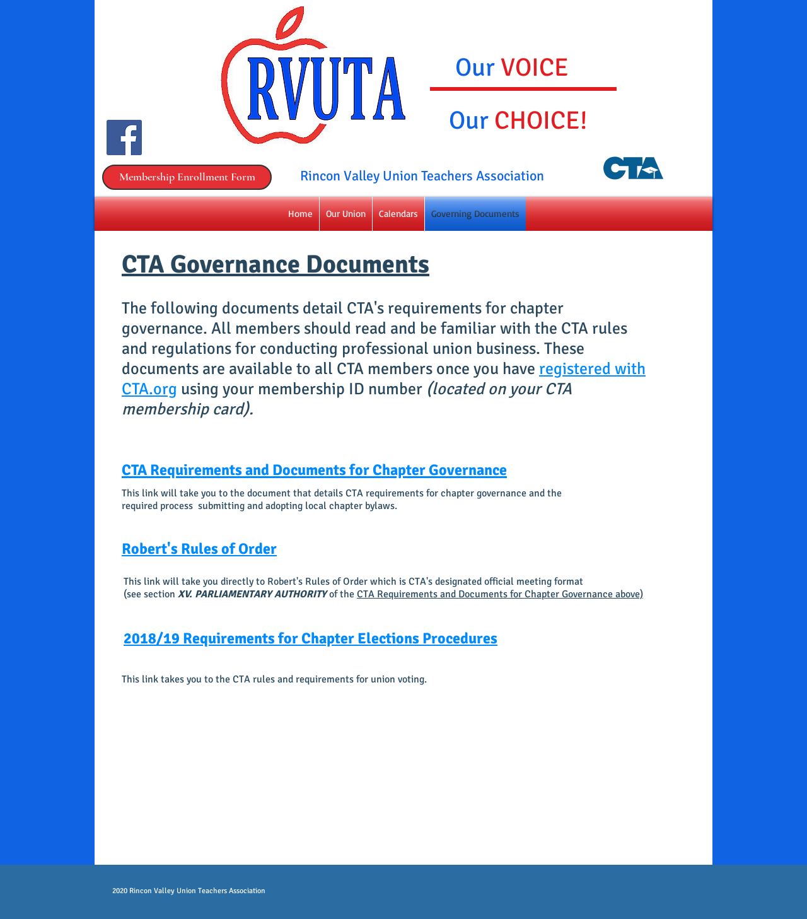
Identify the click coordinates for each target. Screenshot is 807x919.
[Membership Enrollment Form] (187, 177)
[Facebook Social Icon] (124, 137)
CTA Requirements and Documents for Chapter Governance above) (500, 594)
